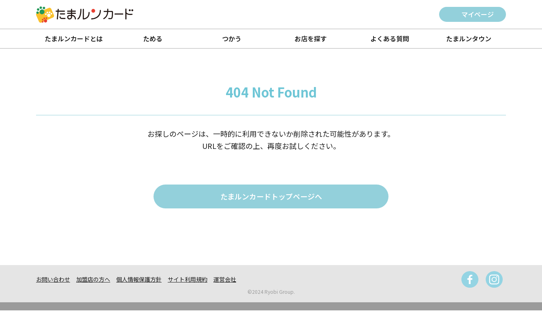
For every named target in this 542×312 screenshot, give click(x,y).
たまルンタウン (468, 38)
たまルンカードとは (74, 38)
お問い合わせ (53, 281)
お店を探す (310, 38)
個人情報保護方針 (139, 281)
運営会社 (224, 281)
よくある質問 (389, 38)
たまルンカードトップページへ (271, 197)
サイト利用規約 (187, 281)
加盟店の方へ (93, 281)
